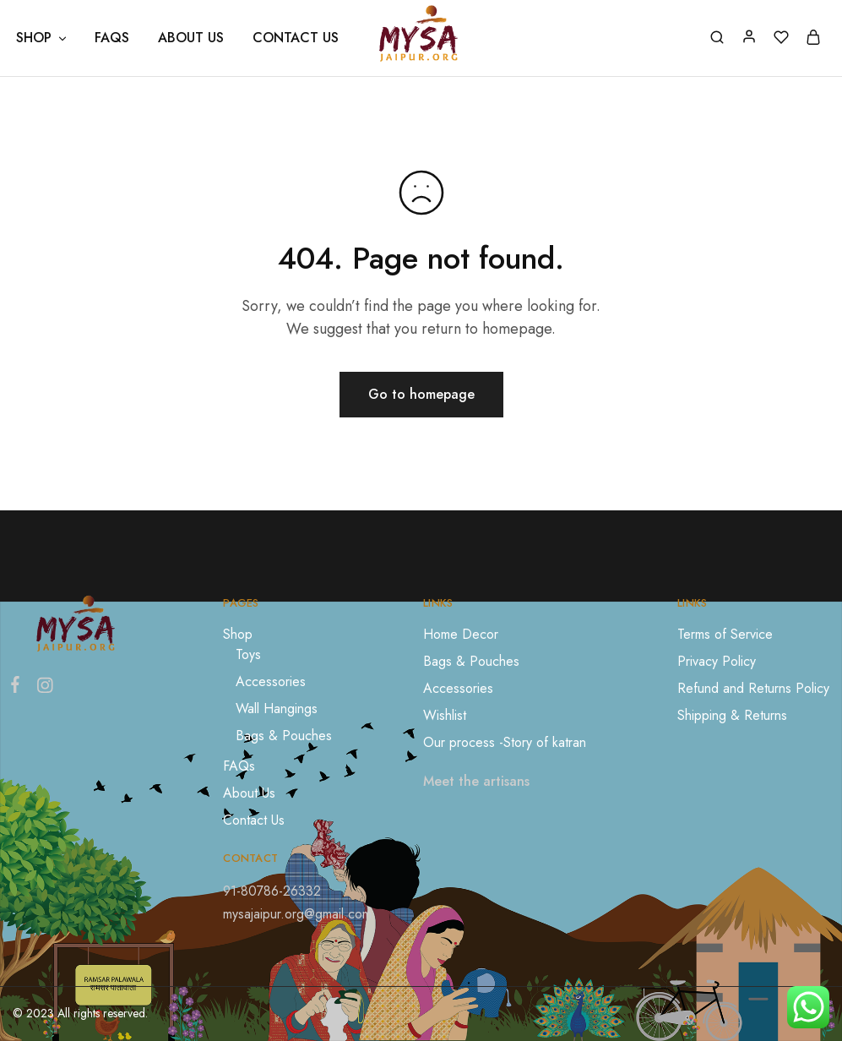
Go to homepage (421, 394)
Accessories (271, 681)
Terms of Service (725, 634)
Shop (238, 634)
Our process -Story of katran (504, 742)
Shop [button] (42, 38)
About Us (191, 38)
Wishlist (444, 715)
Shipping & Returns (732, 715)
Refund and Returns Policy (753, 688)
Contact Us (296, 38)
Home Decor (460, 634)
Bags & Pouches (284, 735)
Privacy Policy (716, 661)
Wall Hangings (277, 708)
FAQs (112, 38)
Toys (248, 654)
